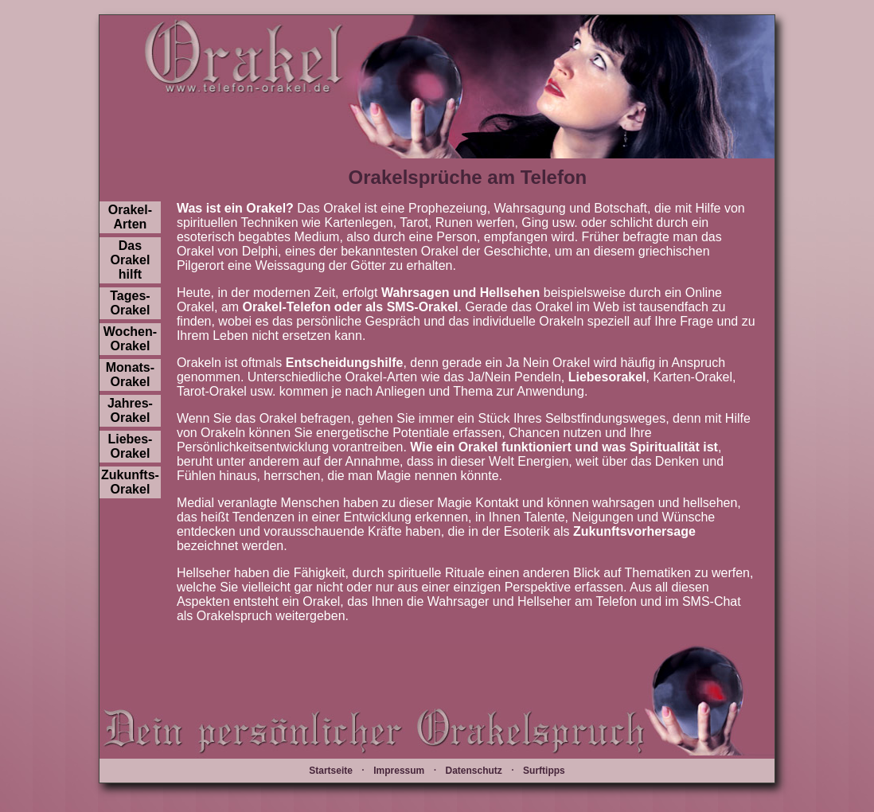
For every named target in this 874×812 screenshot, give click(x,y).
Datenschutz (473, 770)
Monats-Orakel (130, 374)
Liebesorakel (607, 377)
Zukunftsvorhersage (634, 531)
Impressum (398, 770)
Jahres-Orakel (130, 410)
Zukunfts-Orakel (130, 482)
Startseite (331, 770)
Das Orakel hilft (130, 260)
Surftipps (544, 770)
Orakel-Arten (130, 217)
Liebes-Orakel (129, 446)
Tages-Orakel (130, 303)
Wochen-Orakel (130, 339)
